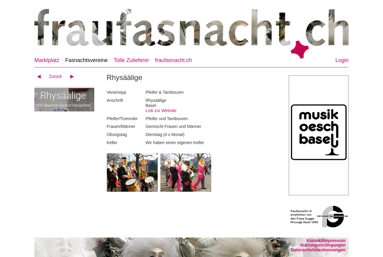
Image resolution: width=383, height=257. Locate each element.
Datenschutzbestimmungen (318, 249)
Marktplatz (46, 60)
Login (342, 60)
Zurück (55, 76)
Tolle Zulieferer (131, 60)
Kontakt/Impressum (326, 240)
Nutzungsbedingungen (323, 245)
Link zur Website (161, 110)
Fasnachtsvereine (86, 60)
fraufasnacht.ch (173, 60)
